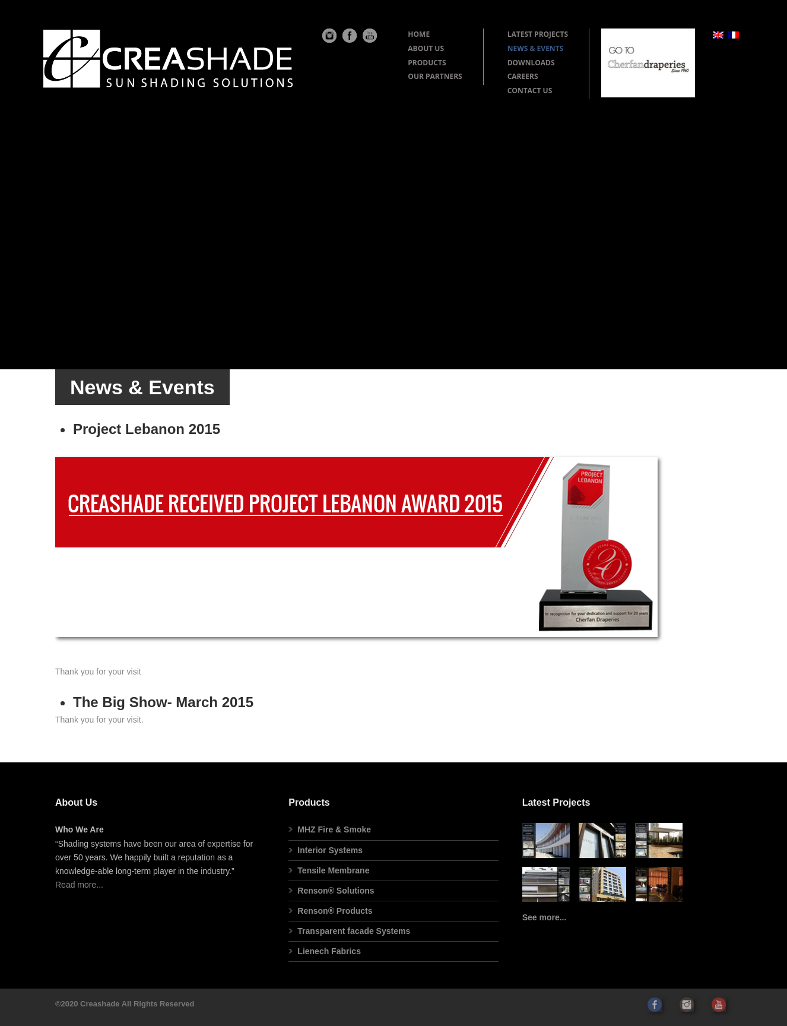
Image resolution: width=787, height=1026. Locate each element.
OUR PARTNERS (435, 76)
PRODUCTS (427, 63)
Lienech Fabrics (329, 951)
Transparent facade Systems (353, 931)
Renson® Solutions (335, 890)
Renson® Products (334, 911)
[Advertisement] (393, 209)
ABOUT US (426, 48)
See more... (544, 917)
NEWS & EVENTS (535, 48)
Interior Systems (330, 850)
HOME (419, 34)
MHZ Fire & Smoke (334, 829)
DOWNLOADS (531, 63)
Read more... (79, 884)
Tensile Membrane (333, 870)
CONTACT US (530, 91)
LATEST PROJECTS (537, 34)
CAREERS (522, 76)
